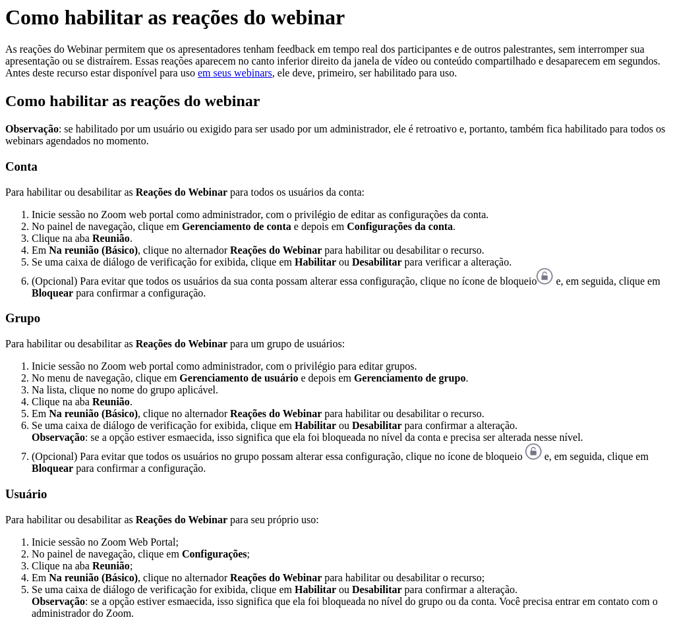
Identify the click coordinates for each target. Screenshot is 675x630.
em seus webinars (235, 72)
